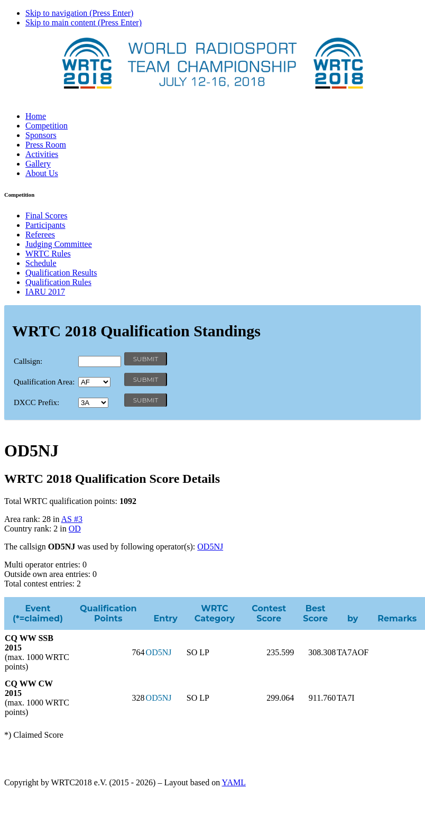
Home (35, 116)
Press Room (45, 144)
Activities (41, 154)
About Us (41, 173)
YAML (234, 782)
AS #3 (71, 519)
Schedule (41, 263)
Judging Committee (58, 244)
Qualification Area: (44, 382)
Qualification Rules (58, 282)
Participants (45, 225)
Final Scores (46, 215)
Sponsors (41, 135)
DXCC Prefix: (36, 402)
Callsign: (28, 361)
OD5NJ (210, 546)
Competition (46, 125)
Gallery (38, 163)
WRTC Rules (48, 253)
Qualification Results (61, 272)
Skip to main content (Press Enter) (83, 22)
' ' (94, 382)
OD (75, 528)
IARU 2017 (45, 291)
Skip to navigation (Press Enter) (79, 12)
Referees (40, 234)
